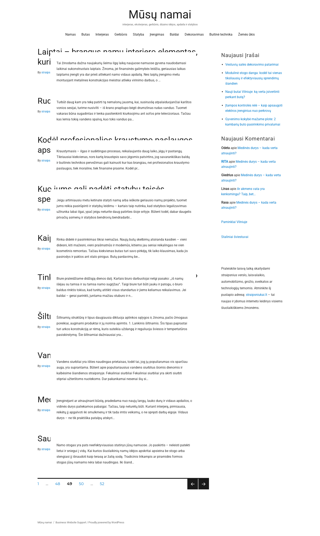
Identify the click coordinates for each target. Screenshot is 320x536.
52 (103, 483)
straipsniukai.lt (256, 295)
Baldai (174, 34)
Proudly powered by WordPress (106, 522)
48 (59, 483)
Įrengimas (157, 34)
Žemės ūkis (246, 34)
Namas (70, 34)
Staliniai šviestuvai (234, 237)
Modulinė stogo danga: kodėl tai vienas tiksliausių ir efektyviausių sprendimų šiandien (253, 78)
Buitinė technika (220, 34)
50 (83, 483)
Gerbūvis (120, 34)
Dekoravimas (194, 34)
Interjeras (102, 34)
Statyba (138, 34)
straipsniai (48, 72)
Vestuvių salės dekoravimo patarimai (252, 64)
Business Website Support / (72, 522)
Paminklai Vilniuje (234, 222)
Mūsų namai (160, 14)
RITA (224, 162)
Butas (85, 34)
